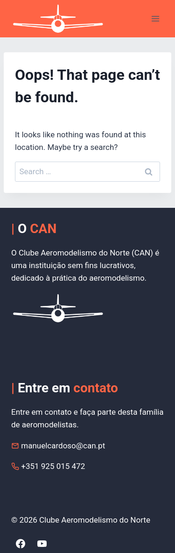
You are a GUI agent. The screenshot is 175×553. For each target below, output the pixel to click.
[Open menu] (155, 18)
